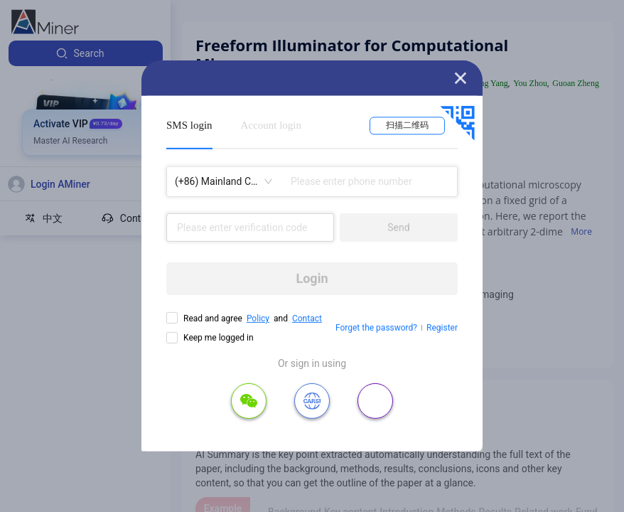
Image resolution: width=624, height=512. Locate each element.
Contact (307, 319)
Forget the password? (376, 328)
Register (442, 328)
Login (312, 278)
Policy (258, 319)
